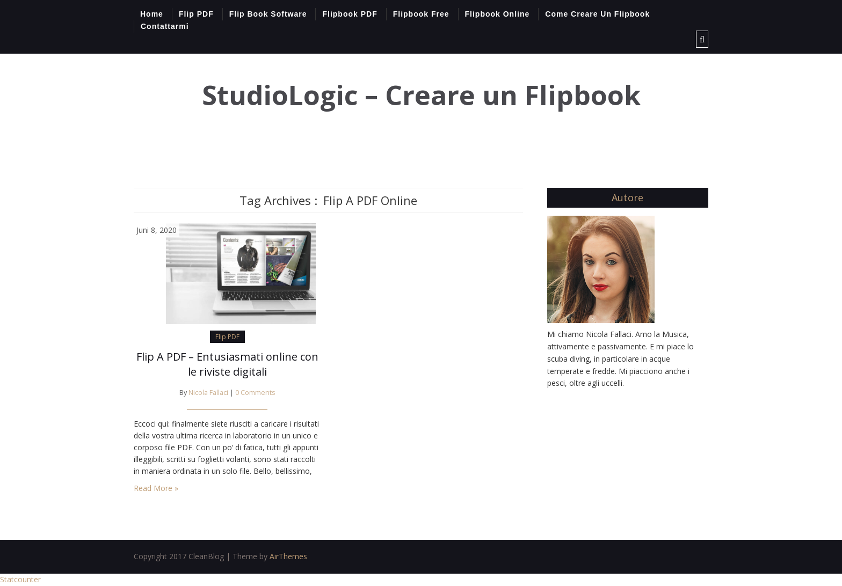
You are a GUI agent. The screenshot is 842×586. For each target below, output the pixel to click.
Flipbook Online (497, 14)
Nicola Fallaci (208, 392)
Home (151, 14)
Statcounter (20, 579)
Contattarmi (165, 26)
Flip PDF (196, 14)
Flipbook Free (421, 14)
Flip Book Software (268, 14)
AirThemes (288, 556)
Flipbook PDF (349, 14)
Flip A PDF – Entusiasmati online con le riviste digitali (227, 364)
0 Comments (255, 392)
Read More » (156, 488)
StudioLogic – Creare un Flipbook (421, 95)
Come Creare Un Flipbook (597, 14)
